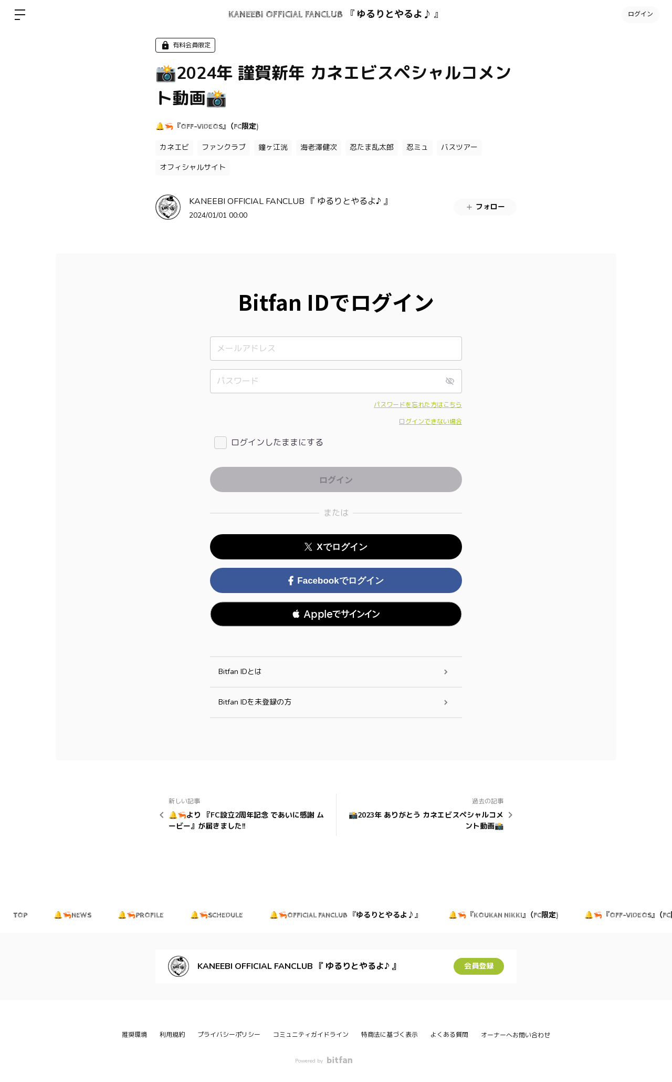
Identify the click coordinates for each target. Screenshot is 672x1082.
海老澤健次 (318, 147)
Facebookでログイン (335, 581)
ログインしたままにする (277, 442)
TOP (20, 915)
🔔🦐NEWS (72, 915)
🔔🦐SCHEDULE (216, 915)
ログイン (640, 14)
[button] (336, 614)
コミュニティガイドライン (311, 1034)
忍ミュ (417, 147)
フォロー (485, 207)
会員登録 (479, 966)
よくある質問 (449, 1034)
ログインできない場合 (430, 421)
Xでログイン (335, 547)
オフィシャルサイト (193, 167)
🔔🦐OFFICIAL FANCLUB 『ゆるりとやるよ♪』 (345, 915)
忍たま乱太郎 (372, 147)
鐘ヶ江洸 (273, 147)
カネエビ (174, 147)
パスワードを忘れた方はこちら (418, 405)
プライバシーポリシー (228, 1034)
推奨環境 (134, 1034)
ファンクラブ (224, 147)
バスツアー (459, 147)
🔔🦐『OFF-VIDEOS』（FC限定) (206, 127)
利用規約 (172, 1034)
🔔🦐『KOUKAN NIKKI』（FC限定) (503, 915)
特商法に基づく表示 (389, 1034)
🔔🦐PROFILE (141, 915)
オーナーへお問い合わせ (515, 1035)
